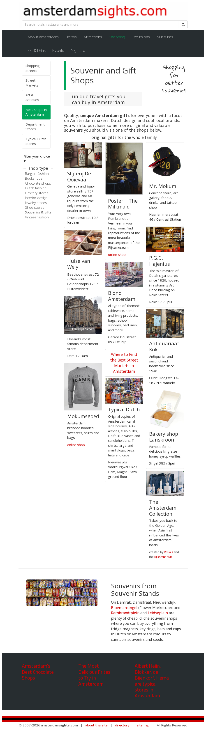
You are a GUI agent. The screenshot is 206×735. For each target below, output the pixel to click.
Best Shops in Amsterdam (36, 112)
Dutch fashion (35, 188)
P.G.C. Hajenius (159, 260)
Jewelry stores (36, 202)
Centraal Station (168, 219)
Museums (165, 37)
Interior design (36, 197)
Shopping (119, 36)
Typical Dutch (124, 409)
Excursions (141, 37)
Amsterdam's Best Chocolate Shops (38, 672)
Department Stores (35, 126)
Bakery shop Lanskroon (163, 436)
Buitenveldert (77, 288)
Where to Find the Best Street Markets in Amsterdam (124, 363)
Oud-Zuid (76, 279)
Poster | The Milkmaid (123, 203)
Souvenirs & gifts (38, 212)
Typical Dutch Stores (35, 141)
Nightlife (78, 50)
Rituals (168, 552)
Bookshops (33, 178)
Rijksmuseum (163, 557)
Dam (84, 355)
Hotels (71, 37)
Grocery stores (37, 193)
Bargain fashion (37, 173)
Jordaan (73, 222)
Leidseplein (158, 612)
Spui (169, 302)
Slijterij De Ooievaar (79, 176)
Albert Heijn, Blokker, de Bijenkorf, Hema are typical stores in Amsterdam (152, 680)
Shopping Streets (32, 68)
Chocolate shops (38, 183)
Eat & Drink (37, 50)
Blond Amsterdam (121, 295)
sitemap (143, 725)
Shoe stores (34, 207)
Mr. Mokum (162, 186)
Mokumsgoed (83, 416)
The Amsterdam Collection (162, 507)
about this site (96, 725)
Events (58, 50)
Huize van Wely (78, 263)
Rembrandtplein (125, 612)
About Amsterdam (43, 37)
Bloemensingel (124, 607)
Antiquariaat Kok (164, 346)
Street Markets (31, 82)
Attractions (92, 37)
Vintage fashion (37, 217)
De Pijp (121, 341)
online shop (76, 444)
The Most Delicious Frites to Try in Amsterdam (94, 674)
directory (122, 725)
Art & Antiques (32, 97)
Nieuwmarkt (165, 382)
